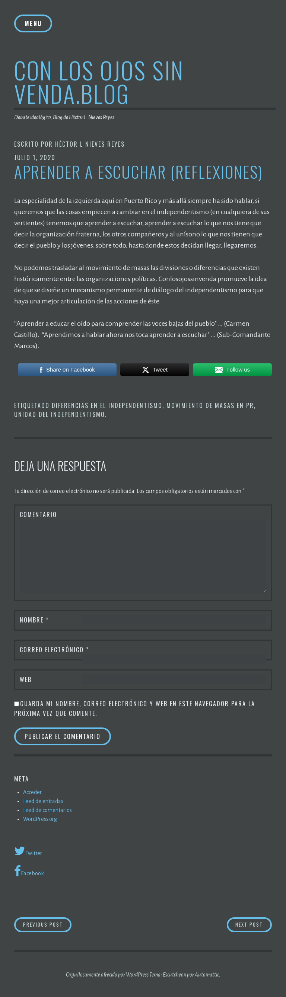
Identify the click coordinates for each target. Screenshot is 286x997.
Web (26, 679)
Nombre (34, 619)
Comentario (38, 514)
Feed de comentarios (47, 810)
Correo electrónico (54, 649)
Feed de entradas (43, 801)
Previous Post (47, 924)
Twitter (28, 851)
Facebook (29, 871)
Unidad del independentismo (59, 414)
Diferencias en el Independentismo (107, 405)
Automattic (207, 975)
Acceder (32, 792)
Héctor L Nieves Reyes (90, 144)
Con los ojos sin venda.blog (99, 81)
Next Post (253, 924)
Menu (33, 23)
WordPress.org (40, 819)
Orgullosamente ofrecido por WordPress (107, 975)
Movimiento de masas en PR (210, 405)
